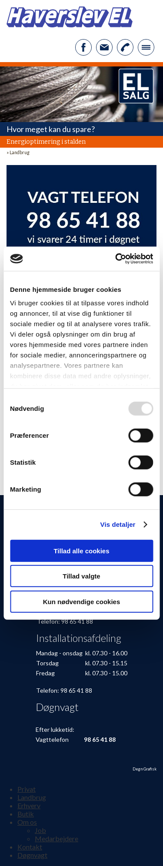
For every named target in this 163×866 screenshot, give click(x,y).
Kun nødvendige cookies (81, 601)
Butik (25, 814)
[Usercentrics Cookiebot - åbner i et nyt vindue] (116, 258)
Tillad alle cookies (81, 550)
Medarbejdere (56, 838)
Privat (26, 789)
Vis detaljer (118, 524)
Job (40, 830)
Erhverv (28, 805)
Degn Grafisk (144, 769)
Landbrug (20, 152)
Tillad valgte (81, 576)
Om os (27, 822)
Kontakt (29, 847)
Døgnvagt (32, 855)
